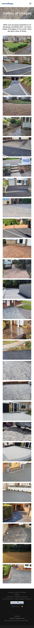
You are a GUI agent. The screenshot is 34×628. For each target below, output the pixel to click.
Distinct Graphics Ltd (17, 618)
